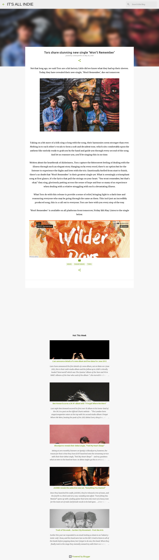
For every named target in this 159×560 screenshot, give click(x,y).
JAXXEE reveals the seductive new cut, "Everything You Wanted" (79, 488)
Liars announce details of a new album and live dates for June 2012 (79, 361)
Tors (89, 264)
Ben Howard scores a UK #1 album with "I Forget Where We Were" (79, 403)
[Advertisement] (79, 309)
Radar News (79, 264)
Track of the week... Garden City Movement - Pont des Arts (79, 530)
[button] (79, 60)
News (69, 264)
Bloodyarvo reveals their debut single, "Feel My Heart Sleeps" (79, 446)
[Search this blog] (144, 4)
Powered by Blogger (79, 556)
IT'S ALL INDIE (20, 4)
